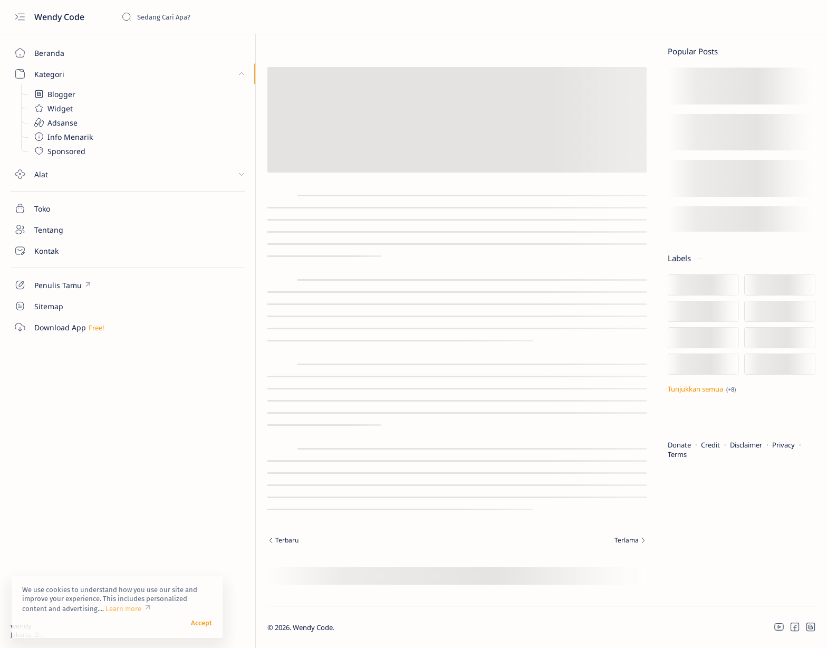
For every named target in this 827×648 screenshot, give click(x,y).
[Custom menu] (61, 285)
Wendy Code (60, 17)
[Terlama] (495, 541)
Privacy (732, 445)
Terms (626, 454)
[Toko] (61, 208)
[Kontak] (61, 250)
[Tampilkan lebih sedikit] (651, 389)
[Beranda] (61, 52)
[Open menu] (20, 17)
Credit (659, 445)
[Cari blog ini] (200, 17)
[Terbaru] (284, 541)
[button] (769, 627)
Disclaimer (695, 445)
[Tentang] (61, 229)
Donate (628, 445)
